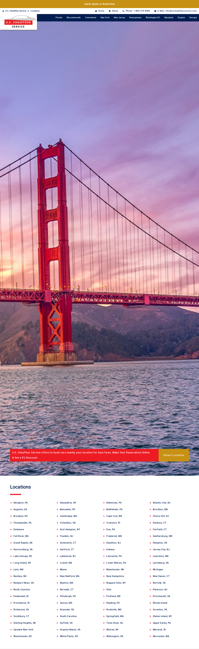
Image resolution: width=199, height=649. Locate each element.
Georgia (193, 17)
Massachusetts (74, 17)
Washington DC (153, 17)
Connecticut (90, 17)
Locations (35, 11)
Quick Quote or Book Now (99, 4)
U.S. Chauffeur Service (15, 11)
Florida (59, 17)
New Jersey (119, 17)
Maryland (168, 17)
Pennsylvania (135, 17)
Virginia (181, 17)
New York (105, 17)
